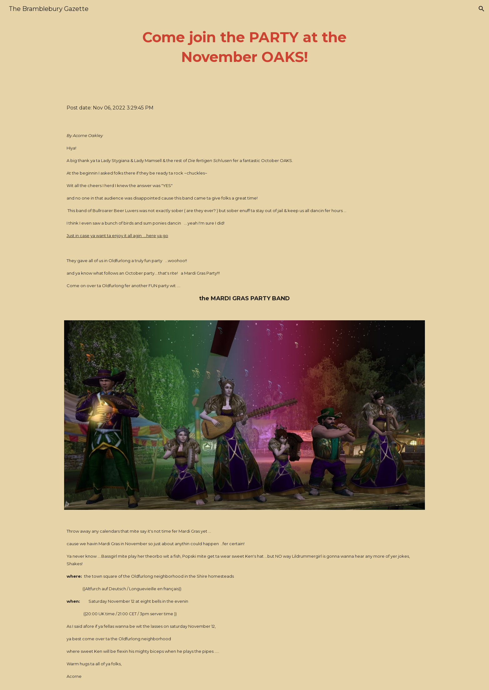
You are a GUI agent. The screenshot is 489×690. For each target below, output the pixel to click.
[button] (481, 8)
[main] (244, 47)
